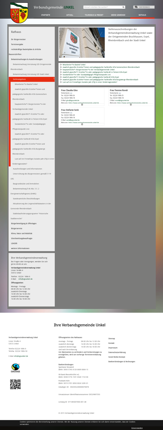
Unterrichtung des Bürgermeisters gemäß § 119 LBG (31, 176)
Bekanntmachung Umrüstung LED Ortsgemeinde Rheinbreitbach (31, 66)
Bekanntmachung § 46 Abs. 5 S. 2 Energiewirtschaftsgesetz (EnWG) (25, 191)
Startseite (45, 15)
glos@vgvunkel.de (72, 100)
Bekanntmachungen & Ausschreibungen (26, 59)
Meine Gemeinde (118, 15)
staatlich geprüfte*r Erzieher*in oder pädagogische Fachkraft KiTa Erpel (91, 77)
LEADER (14, 243)
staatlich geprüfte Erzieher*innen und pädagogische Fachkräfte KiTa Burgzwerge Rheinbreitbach (100, 80)
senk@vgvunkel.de (73, 120)
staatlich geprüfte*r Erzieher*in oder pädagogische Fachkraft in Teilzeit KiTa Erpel (95, 72)
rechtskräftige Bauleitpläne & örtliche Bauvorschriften (25, 51)
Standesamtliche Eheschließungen (26, 199)
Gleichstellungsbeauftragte (21, 238)
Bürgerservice (16, 229)
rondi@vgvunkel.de (122, 100)
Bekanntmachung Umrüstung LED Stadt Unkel (31, 74)
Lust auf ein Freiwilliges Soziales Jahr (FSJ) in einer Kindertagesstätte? (90, 82)
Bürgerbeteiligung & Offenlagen (23, 224)
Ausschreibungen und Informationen (27, 169)
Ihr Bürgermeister (18, 39)
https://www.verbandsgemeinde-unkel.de (83, 103)
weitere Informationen (20, 248)
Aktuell (69, 15)
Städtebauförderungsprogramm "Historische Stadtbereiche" (29, 216)
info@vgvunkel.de (25, 279)
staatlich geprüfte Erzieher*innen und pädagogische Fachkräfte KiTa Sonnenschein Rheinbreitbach (101, 67)
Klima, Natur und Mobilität (21, 233)
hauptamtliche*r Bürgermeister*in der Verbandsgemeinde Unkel (89, 70)
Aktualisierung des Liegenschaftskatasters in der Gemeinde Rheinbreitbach (31, 206)
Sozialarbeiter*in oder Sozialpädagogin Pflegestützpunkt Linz (87, 75)
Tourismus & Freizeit (94, 15)
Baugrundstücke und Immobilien (26, 184)
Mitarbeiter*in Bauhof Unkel (74, 65)
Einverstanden (137, 428)
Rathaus (142, 15)
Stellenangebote (19, 79)
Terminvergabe (17, 44)
